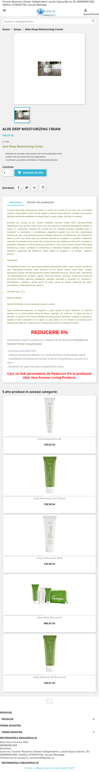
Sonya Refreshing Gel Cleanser (49, 498)
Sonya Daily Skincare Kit (49, 617)
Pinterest (43, 187)
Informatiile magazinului (20, 762)
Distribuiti (18, 187)
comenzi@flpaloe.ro (41, 757)
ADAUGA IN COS (30, 173)
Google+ (35, 187)
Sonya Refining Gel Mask (50, 557)
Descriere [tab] (16, 202)
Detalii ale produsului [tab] (40, 202)
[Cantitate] (6, 172)
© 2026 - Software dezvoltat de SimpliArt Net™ (49, 767)
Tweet (26, 187)
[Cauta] (49, 21)
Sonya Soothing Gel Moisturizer (49, 677)
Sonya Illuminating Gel (50, 438)
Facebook (49, 701)
